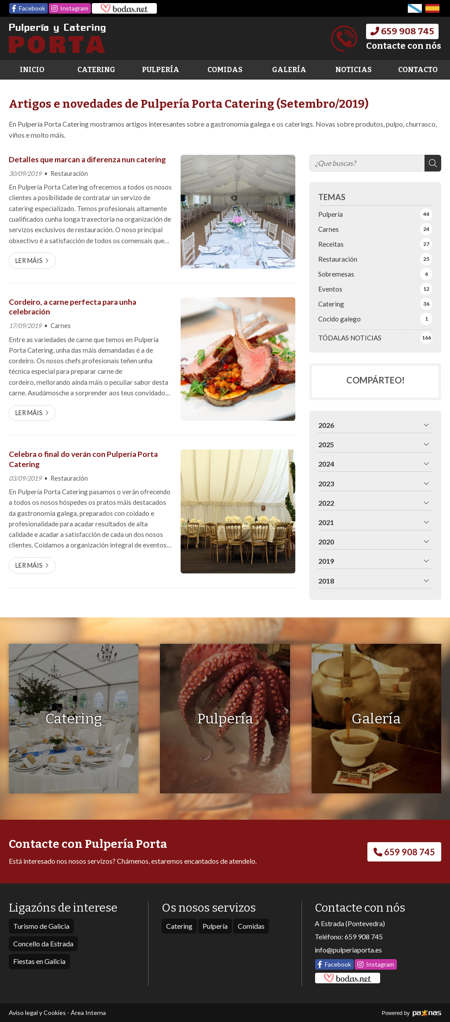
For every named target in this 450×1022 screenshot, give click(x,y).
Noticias (353, 70)
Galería (289, 70)
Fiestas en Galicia (39, 961)
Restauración (69, 173)
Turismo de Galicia (41, 926)
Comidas (225, 70)
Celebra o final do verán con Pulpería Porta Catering (83, 458)
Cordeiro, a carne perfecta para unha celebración (72, 306)
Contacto (418, 70)
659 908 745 (364, 936)
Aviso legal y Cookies (37, 1012)
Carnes (61, 325)
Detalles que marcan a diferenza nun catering (87, 159)
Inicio (32, 70)
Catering (96, 70)
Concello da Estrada (43, 943)
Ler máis (29, 260)
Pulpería (160, 70)
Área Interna (88, 1012)
